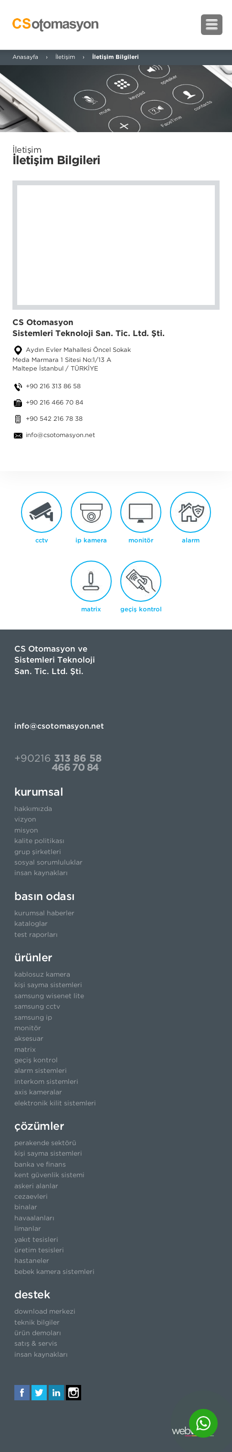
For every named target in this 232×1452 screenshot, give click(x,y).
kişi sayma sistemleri (48, 985)
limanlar (27, 1229)
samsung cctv (37, 1007)
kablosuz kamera (42, 975)
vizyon (25, 819)
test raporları (36, 935)
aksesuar (28, 1039)
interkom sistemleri (46, 1082)
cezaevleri (31, 1197)
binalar (25, 1207)
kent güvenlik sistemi (49, 1175)
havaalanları (34, 1218)
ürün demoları (37, 1333)
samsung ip (33, 1018)
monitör (27, 1028)
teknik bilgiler (37, 1323)
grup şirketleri (37, 852)
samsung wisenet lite (49, 996)
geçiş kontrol (36, 1060)
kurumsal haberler (44, 913)
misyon (26, 830)
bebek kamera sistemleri (54, 1272)
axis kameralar (38, 1092)
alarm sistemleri (40, 1071)
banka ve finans (40, 1165)
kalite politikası (39, 841)
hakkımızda (33, 809)
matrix (25, 1050)
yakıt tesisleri (36, 1240)
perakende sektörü (45, 1143)
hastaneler (31, 1261)
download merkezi (44, 1312)
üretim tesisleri (39, 1250)
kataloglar (31, 924)
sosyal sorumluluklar (48, 863)
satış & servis (35, 1344)
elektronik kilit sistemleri (55, 1103)
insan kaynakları (41, 873)
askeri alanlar (36, 1186)
